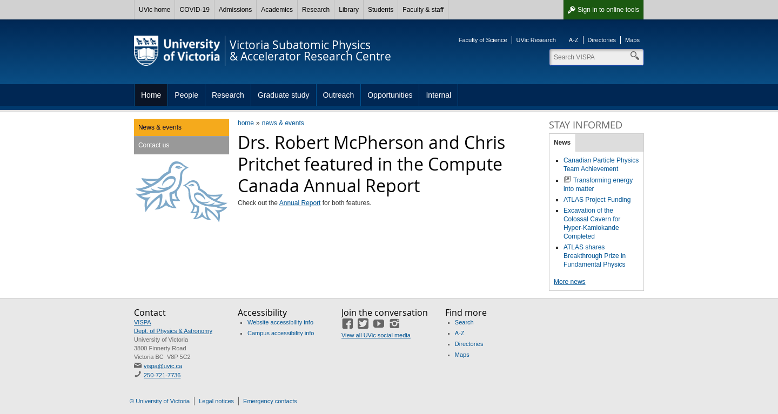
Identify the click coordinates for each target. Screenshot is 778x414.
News (562, 142)
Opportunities (389, 95)
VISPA (142, 322)
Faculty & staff (423, 9)
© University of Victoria (160, 401)
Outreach (338, 95)
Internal (438, 95)
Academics (277, 9)
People (186, 95)
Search (464, 322)
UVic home (154, 9)
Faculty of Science (483, 40)
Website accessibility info (280, 322)
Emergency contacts (270, 401)
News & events (160, 127)
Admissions (235, 9)
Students (380, 9)
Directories (602, 40)
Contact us (153, 145)
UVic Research (536, 40)
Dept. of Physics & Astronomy (173, 331)
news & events (283, 123)
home (246, 123)
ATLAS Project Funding (597, 199)
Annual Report (300, 203)
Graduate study (284, 95)
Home (151, 95)
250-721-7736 (162, 375)
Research (316, 9)
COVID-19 (194, 9)
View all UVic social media (376, 335)
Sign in (608, 9)
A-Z (574, 40)
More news (570, 282)
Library (349, 9)
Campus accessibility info (280, 333)
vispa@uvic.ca (163, 366)
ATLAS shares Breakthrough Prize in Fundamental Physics (595, 255)
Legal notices (216, 401)
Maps (632, 40)
